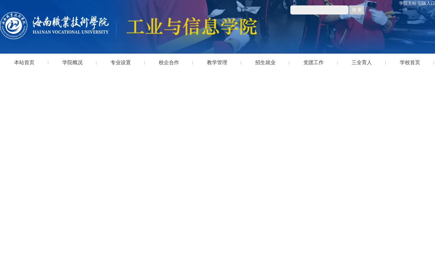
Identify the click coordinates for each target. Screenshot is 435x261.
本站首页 (24, 62)
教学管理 (217, 62)
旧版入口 (426, 3)
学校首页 (410, 62)
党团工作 (313, 62)
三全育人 (362, 62)
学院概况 (72, 62)
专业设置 (121, 62)
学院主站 (408, 3)
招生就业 (265, 62)
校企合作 (169, 62)
